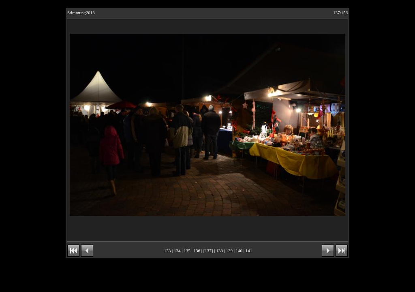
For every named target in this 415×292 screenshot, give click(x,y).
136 (196, 250)
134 (177, 250)
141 (249, 250)
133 (167, 250)
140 (239, 250)
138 (219, 250)
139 (229, 250)
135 (187, 250)
